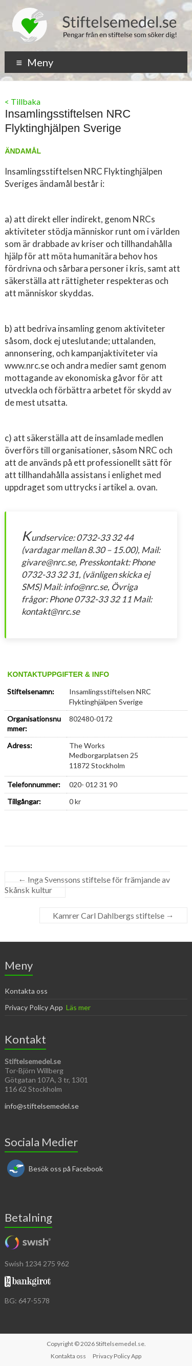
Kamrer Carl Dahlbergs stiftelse (113, 915)
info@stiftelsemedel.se (42, 1106)
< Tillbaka (22, 101)
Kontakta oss (26, 990)
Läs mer (78, 1007)
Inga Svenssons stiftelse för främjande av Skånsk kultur (87, 885)
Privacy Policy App (34, 1007)
